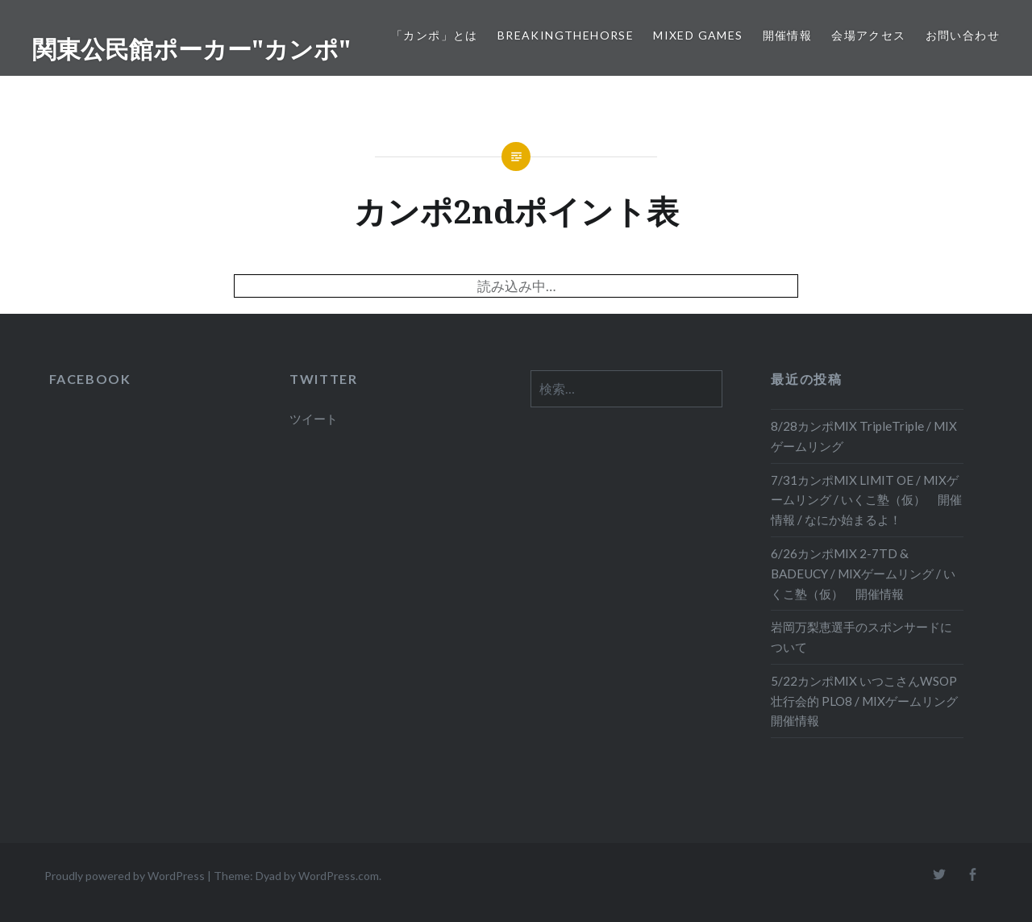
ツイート (313, 418)
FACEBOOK (90, 378)
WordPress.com (338, 875)
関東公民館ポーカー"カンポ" (191, 48)
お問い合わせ (963, 35)
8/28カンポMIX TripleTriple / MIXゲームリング (864, 436)
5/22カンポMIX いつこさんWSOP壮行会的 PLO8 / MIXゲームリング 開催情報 (867, 701)
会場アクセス (868, 35)
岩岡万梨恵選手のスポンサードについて (861, 637)
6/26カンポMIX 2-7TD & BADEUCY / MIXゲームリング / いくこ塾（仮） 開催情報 (863, 573)
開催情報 (788, 35)
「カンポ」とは (434, 35)
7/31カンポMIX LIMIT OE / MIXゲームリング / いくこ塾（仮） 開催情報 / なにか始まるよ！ (866, 500)
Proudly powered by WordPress (124, 875)
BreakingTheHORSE (565, 35)
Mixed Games (698, 35)
